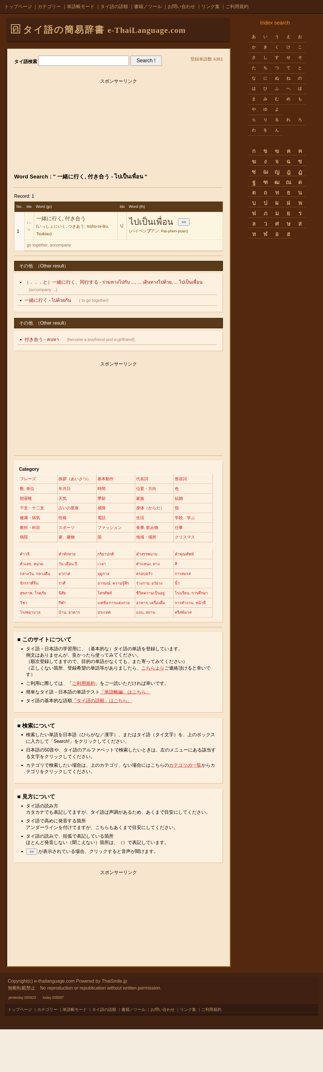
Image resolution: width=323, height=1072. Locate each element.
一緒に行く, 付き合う (61, 218)
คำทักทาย (68, 575)
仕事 (64, 548)
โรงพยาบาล (110, 645)
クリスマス (110, 558)
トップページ (18, 6)
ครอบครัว (68, 605)
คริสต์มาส (109, 655)
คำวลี (25, 575)
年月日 (106, 489)
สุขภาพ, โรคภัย (33, 625)
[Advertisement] (118, 127)
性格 (64, 528)
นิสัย (64, 625)
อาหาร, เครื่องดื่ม (35, 645)
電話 (104, 528)
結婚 (104, 509)
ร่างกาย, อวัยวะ (113, 615)
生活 (144, 528)
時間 (144, 489)
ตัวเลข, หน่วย (72, 585)
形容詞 (26, 489)
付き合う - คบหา (42, 339)
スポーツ (108, 538)
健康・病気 (30, 528)
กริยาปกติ (108, 575)
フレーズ (28, 479)
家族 (64, 509)
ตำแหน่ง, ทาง (32, 595)
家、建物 (148, 548)
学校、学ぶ (30, 538)
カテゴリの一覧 (185, 807)
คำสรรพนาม (151, 575)
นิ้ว (142, 615)
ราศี (23, 615)
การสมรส (108, 605)
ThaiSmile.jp (114, 1023)
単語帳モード (81, 6)
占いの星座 (30, 519)
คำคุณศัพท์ (29, 585)
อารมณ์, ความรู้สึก (76, 615)
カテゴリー (49, 6)
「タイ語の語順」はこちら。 (102, 743)
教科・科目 (70, 538)
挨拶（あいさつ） (76, 479)
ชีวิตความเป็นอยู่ (154, 625)
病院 (104, 548)
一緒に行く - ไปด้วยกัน (48, 300)
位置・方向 (30, 499)
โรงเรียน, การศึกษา (37, 635)
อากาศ (146, 595)
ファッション (152, 538)
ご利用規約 (237, 6)
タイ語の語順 (114, 6)
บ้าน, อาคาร (151, 645)
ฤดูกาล (26, 605)
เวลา (144, 585)
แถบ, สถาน (70, 655)
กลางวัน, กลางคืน (116, 595)
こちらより (152, 710)
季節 (24, 509)
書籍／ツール (148, 6)
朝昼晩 (106, 499)
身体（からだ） (114, 519)
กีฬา (104, 635)
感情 (64, 519)
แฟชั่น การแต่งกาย (157, 635)
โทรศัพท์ (107, 625)
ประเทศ (27, 655)
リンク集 (210, 6)
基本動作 (108, 479)
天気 (144, 499)
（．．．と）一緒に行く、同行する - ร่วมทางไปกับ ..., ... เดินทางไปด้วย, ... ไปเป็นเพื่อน (113, 282)
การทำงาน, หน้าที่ (76, 645)
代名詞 (146, 479)
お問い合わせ (181, 6)
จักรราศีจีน (149, 605)
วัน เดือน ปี (109, 585)
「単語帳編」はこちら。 (125, 734)
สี (61, 595)
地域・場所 (70, 558)
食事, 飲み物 (31, 548)
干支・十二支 (152, 509)
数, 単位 (67, 489)
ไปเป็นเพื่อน (151, 222)
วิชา (63, 635)
